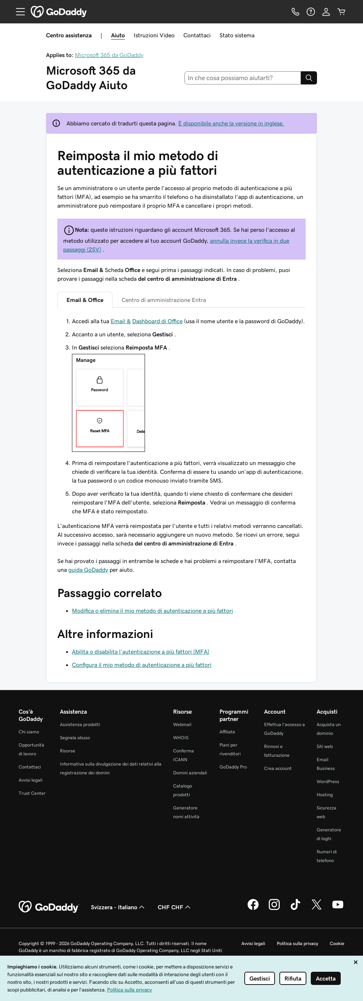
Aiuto (118, 35)
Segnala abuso (75, 737)
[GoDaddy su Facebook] (253, 909)
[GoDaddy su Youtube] (337, 909)
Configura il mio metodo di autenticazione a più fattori (141, 665)
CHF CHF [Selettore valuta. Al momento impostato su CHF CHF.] (175, 907)
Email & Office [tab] (84, 300)
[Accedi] (326, 12)
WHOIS (180, 737)
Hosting (325, 794)
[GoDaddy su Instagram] (274, 909)
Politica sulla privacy (297, 943)
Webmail (182, 724)
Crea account (278, 768)
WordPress (328, 781)
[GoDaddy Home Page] (49, 907)
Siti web (325, 746)
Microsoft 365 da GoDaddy (109, 55)
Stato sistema (237, 35)
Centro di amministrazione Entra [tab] (164, 300)
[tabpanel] (181, 432)
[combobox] (243, 78)
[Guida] (311, 12)
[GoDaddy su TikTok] (295, 909)
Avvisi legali (30, 780)
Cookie (337, 943)
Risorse (67, 750)
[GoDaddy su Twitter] (316, 909)
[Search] (309, 77)
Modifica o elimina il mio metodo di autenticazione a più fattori (152, 610)
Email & (121, 321)
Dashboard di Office (157, 321)
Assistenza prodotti (80, 724)
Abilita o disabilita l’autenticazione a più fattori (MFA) (140, 651)
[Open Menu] (17, 12)
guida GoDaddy (88, 570)
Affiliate (227, 731)
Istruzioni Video (154, 35)
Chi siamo (29, 731)
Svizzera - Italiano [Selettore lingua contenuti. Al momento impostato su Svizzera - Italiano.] (118, 907)
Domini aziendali (190, 772)
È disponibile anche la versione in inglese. (231, 123)
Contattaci (197, 35)
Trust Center (32, 793)
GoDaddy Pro (233, 766)
